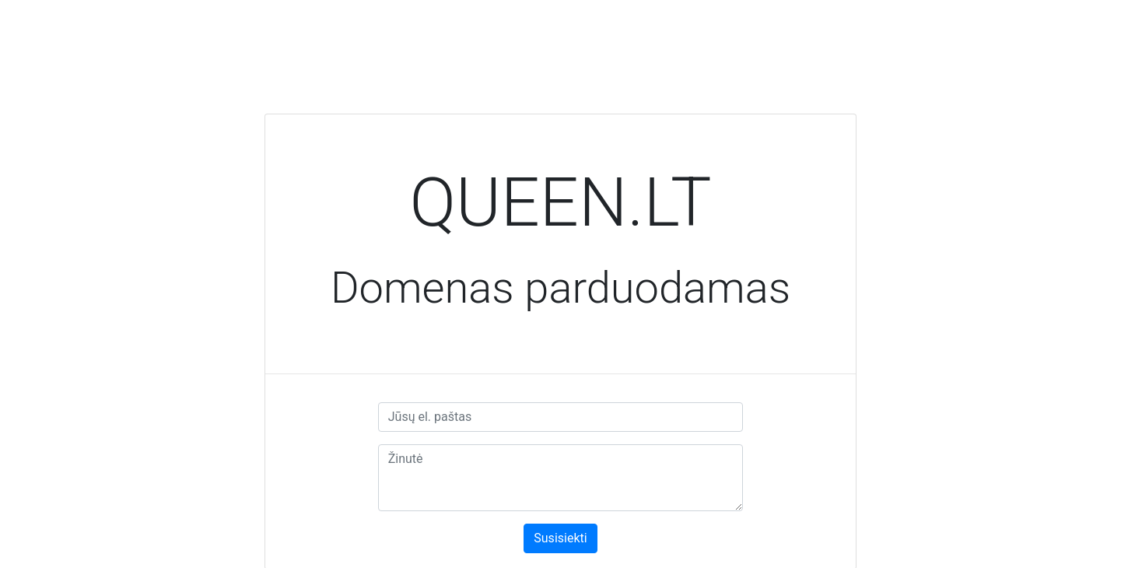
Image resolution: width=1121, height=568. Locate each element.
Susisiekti (560, 538)
